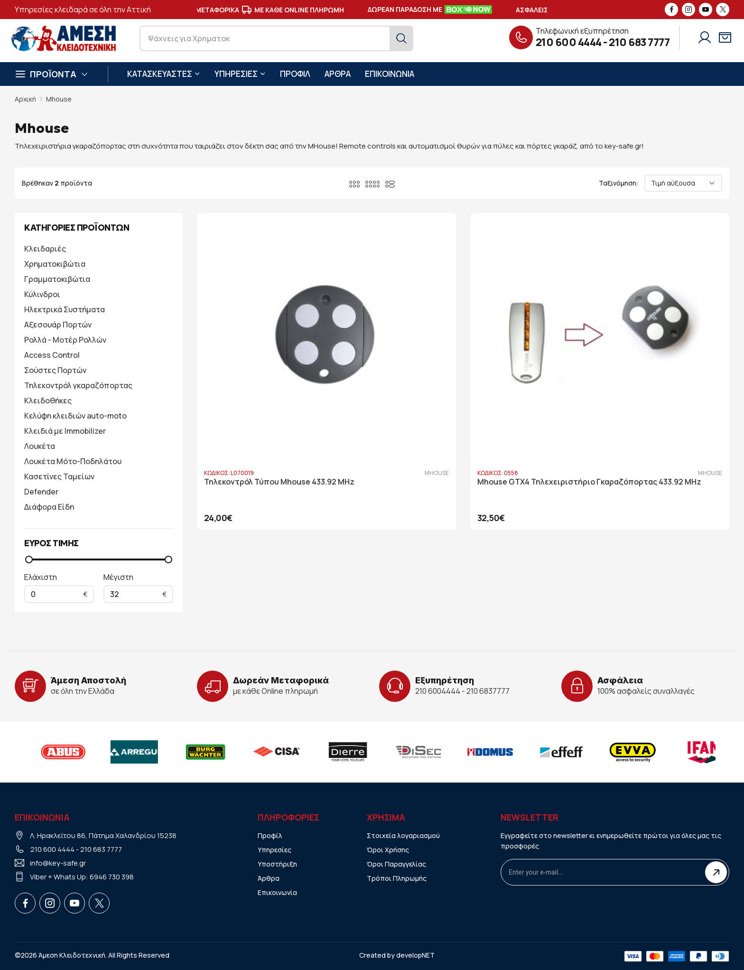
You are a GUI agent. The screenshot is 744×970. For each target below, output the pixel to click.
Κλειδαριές (45, 248)
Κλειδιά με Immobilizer (65, 431)
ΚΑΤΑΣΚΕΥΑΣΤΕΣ (163, 73)
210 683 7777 (639, 42)
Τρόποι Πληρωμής (397, 878)
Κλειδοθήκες (48, 400)
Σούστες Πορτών (55, 370)
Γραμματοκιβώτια (57, 279)
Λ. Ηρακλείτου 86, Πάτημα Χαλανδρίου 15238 (103, 835)
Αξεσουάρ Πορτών (58, 324)
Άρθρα (268, 878)
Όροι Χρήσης (388, 849)
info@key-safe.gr (58, 863)
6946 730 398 (112, 877)
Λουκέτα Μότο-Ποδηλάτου (72, 461)
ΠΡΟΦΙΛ (295, 73)
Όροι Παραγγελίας (396, 863)
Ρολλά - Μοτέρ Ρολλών (65, 340)
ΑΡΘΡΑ (338, 73)
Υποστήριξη (277, 863)
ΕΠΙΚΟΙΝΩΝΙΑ (389, 73)
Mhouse (59, 99)
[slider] (29, 559)
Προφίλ (270, 835)
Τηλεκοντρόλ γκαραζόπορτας (78, 385)
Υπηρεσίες (274, 849)
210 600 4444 (569, 42)
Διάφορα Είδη (49, 507)
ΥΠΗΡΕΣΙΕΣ (240, 73)
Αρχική (25, 99)
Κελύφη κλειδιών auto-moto (75, 415)
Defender (41, 491)
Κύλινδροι (42, 294)
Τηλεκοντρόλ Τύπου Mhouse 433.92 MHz (279, 391)
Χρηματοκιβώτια (54, 264)
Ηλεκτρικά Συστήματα (64, 309)
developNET (415, 955)
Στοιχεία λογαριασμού (403, 835)
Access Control (52, 355)
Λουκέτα (39, 446)
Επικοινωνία (277, 892)
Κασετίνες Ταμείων (59, 476)
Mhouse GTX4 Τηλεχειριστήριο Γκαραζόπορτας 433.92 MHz (445, 396)
